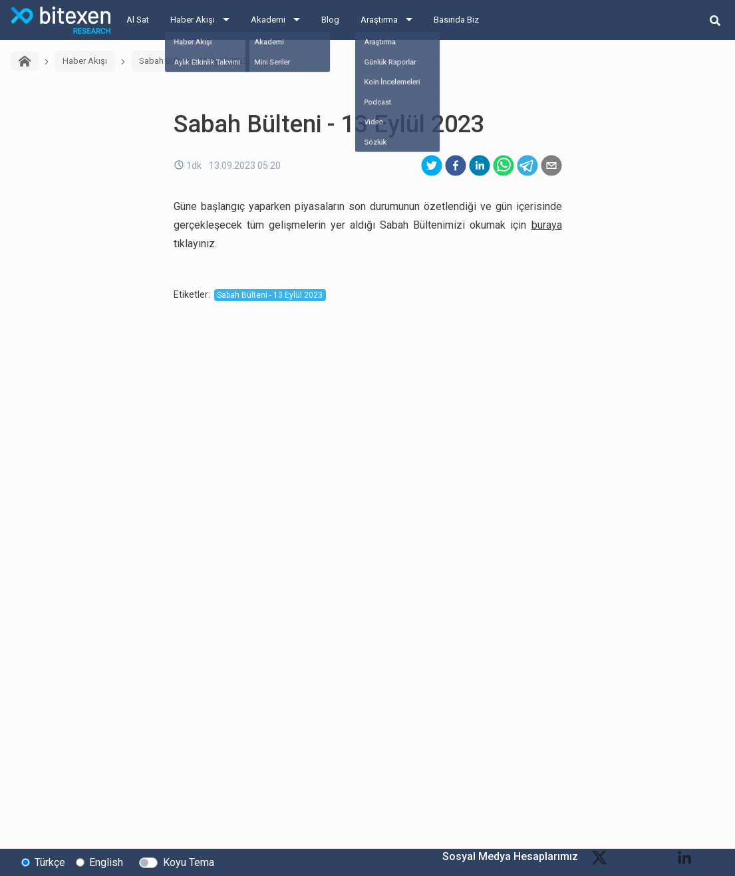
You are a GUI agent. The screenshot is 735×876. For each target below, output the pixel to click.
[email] (551, 165)
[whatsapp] (503, 165)
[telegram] (527, 165)
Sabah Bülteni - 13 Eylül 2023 (193, 61)
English (106, 861)
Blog (330, 20)
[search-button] (715, 20)
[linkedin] (479, 165)
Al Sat (137, 20)
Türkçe (50, 861)
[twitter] (431, 165)
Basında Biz (456, 20)
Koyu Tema (188, 861)
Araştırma (379, 20)
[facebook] (455, 165)
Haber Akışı (192, 20)
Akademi (268, 20)
